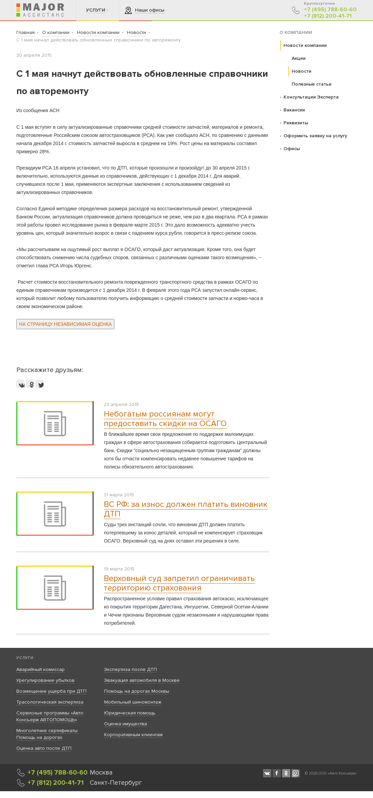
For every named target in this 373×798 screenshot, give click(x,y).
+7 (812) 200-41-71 (328, 16)
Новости (301, 71)
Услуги (24, 657)
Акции (299, 58)
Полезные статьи (311, 84)
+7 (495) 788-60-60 (330, 9)
